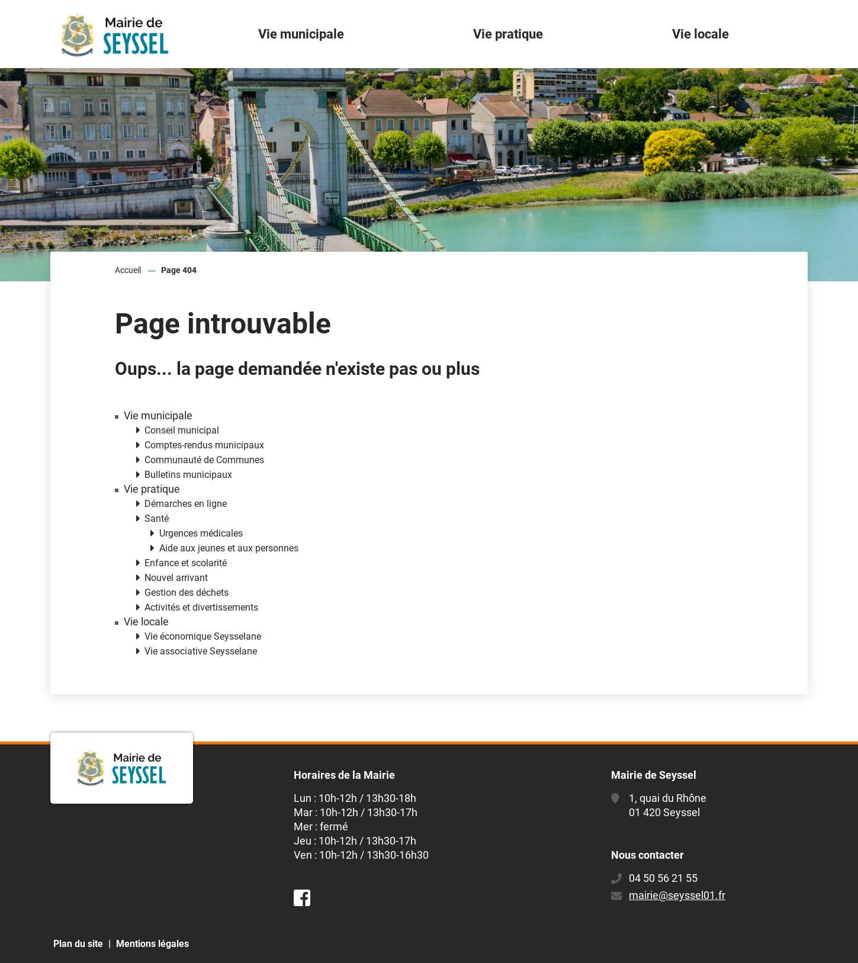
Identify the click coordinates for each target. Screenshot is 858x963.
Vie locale (146, 622)
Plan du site (78, 943)
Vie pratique (152, 489)
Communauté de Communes (204, 460)
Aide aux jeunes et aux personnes (228, 548)
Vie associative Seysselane (200, 651)
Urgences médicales (201, 533)
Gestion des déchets (186, 592)
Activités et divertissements (201, 607)
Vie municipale (158, 415)
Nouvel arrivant (176, 577)
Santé (156, 518)
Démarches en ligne (185, 503)
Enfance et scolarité (185, 563)
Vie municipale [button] (301, 34)
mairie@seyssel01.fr (677, 895)
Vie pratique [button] (508, 34)
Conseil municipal (181, 430)
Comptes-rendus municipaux (204, 445)
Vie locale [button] (700, 34)
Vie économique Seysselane (202, 636)
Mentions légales (152, 943)
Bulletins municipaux (188, 474)
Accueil (128, 270)
